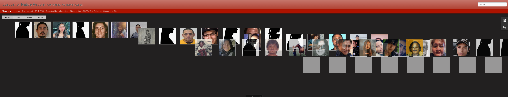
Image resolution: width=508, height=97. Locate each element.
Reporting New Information (57, 11)
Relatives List (27, 11)
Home (17, 11)
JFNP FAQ (39, 11)
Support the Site (110, 11)
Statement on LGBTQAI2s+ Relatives (85, 11)
